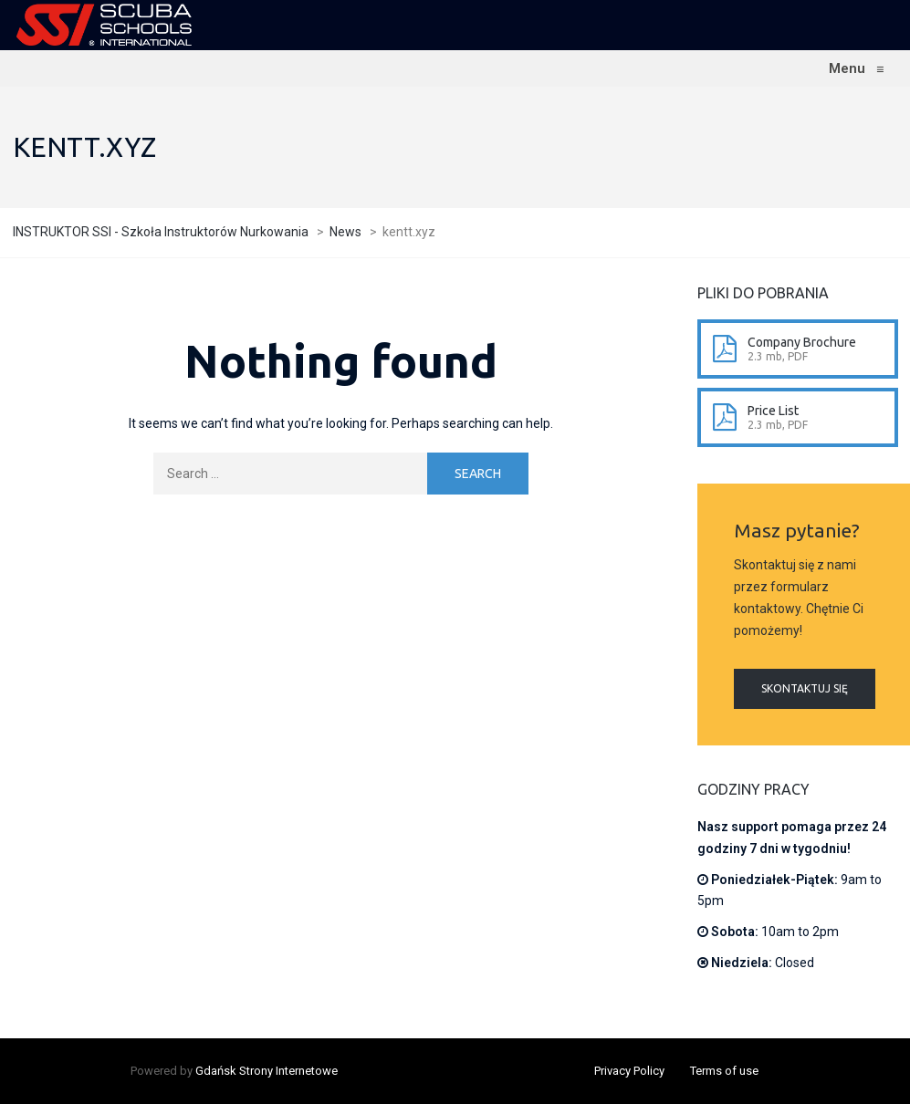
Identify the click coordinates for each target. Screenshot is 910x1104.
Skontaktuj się (804, 688)
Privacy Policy (629, 1071)
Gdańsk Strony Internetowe (266, 1071)
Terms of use (724, 1071)
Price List (773, 410)
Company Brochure (802, 342)
